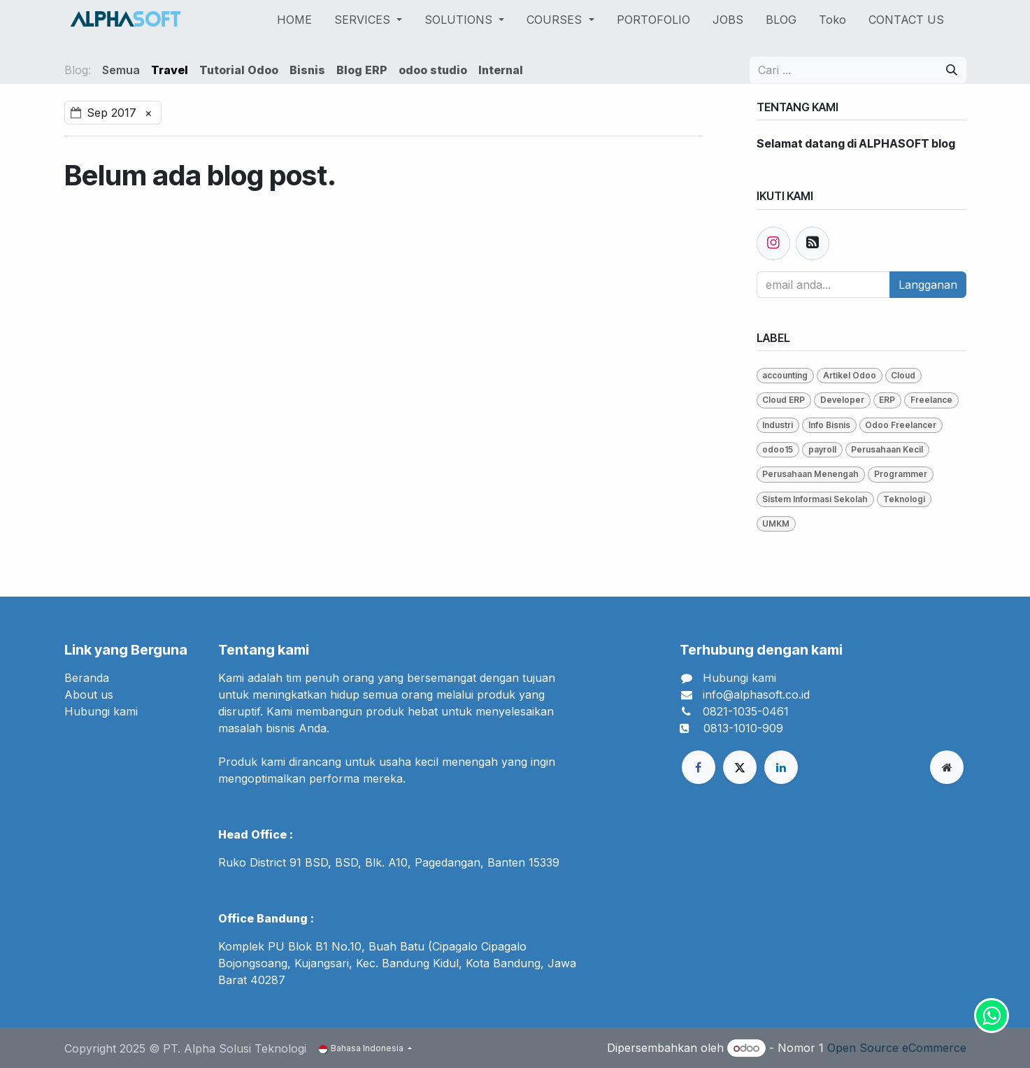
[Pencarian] (951, 70)
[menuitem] (294, 20)
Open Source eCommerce (896, 1048)
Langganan (928, 285)
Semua (121, 70)
